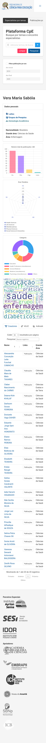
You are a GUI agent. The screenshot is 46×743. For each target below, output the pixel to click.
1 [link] (27, 576)
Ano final (9, 75)
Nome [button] (6, 345)
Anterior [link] (21, 576)
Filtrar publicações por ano (17, 64)
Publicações (28, 354)
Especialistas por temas (15, 20)
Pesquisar (34, 51)
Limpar (22, 51)
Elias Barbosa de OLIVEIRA (9, 451)
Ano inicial (9, 68)
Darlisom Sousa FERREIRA (8, 406)
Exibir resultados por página (23, 335)
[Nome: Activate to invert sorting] (10, 347)
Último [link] (23, 580)
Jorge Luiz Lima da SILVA (8, 514)
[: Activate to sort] (19, 347)
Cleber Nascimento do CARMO (9, 387)
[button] (40, 6)
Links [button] (25, 345)
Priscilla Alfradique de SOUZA (8, 525)
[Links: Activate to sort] (28, 347)
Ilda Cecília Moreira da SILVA (9, 503)
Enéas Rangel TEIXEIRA (8, 470)
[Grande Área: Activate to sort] (40, 347)
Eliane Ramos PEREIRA (8, 440)
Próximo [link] (35, 576)
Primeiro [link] (11, 576)
